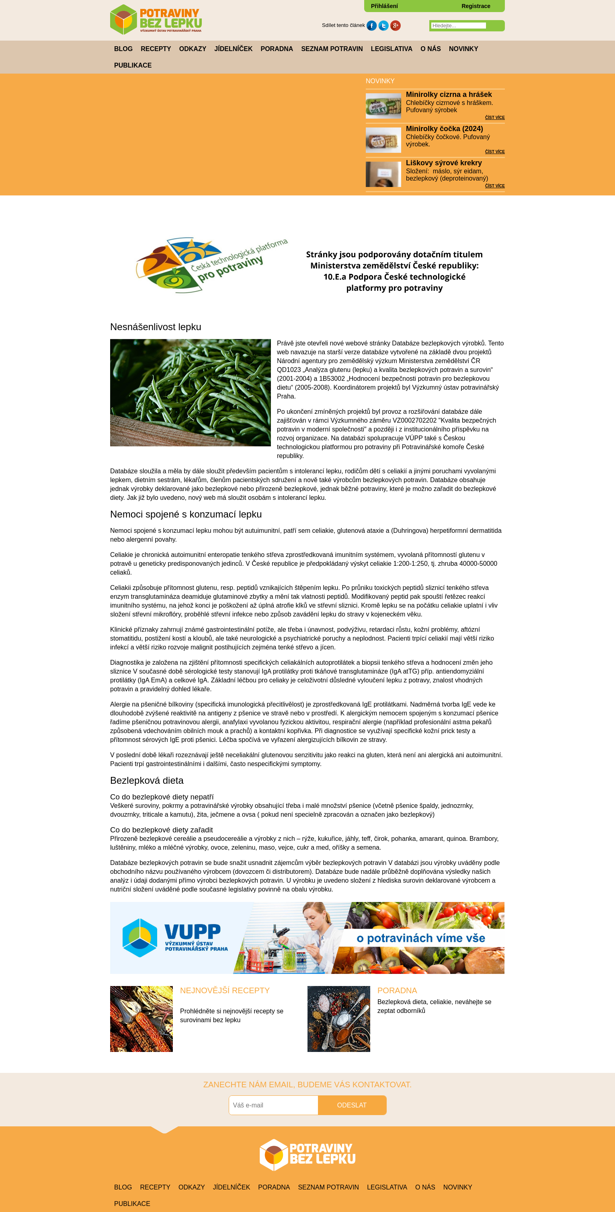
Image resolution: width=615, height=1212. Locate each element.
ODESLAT (352, 1105)
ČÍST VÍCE (495, 117)
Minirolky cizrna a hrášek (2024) (449, 94)
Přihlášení (384, 6)
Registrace (475, 6)
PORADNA (397, 990)
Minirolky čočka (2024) (444, 129)
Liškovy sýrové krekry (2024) (444, 163)
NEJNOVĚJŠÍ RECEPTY (225, 990)
